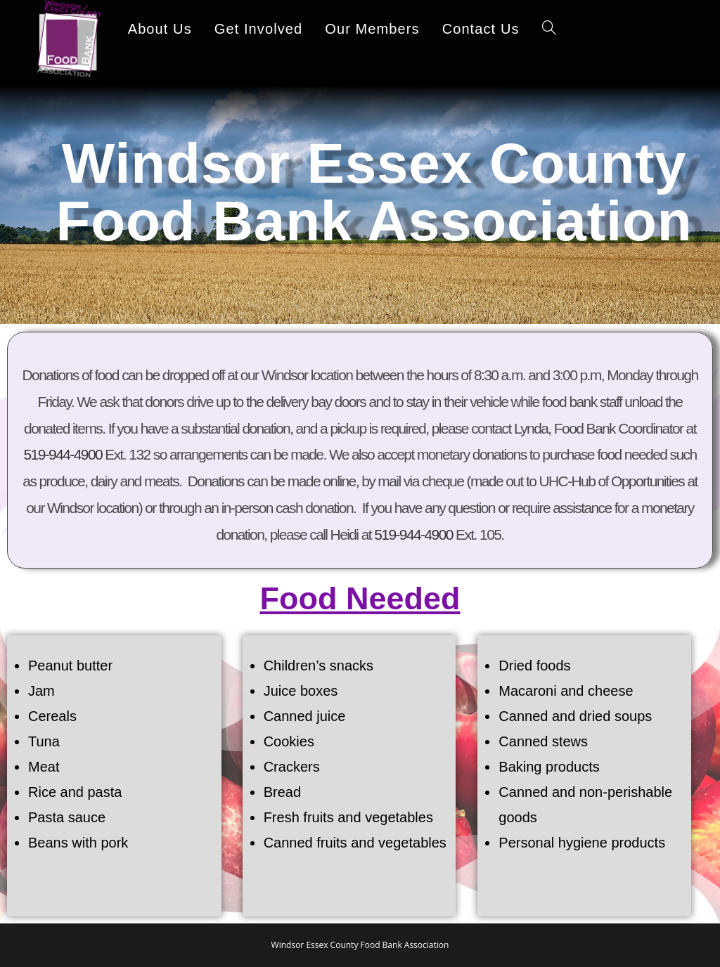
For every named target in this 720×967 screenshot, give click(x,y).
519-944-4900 (62, 454)
